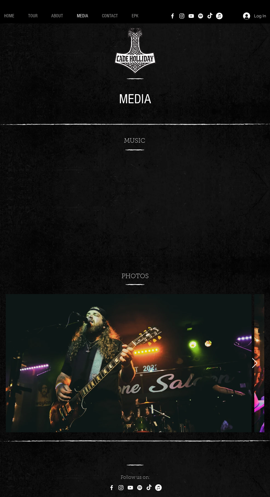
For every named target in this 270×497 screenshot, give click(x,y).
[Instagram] (182, 16)
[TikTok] (210, 16)
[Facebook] (172, 16)
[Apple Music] (219, 16)
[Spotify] (200, 16)
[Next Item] (255, 363)
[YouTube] (191, 16)
